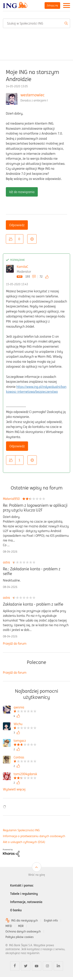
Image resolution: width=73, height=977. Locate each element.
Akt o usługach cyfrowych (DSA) (24, 842)
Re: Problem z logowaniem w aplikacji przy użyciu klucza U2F (35, 507)
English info (51, 920)
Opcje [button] (32, 239)
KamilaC (22, 267)
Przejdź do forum (14, 643)
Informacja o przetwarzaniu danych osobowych (34, 836)
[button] (10, 239)
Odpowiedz (17, 225)
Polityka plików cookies (19, 937)
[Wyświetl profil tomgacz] (25, 741)
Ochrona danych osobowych (23, 931)
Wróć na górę (36, 875)
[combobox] (36, 23)
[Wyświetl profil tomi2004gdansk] (25, 774)
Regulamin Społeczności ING (21, 830)
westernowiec (32, 94)
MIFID (8, 926)
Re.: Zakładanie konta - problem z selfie (31, 571)
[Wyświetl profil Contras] (25, 758)
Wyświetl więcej (14, 789)
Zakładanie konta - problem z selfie (33, 604)
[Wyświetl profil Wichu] (25, 724)
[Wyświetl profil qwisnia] (25, 708)
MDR (21, 926)
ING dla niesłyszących (24, 920)
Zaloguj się (52, 5)
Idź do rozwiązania (21, 192)
